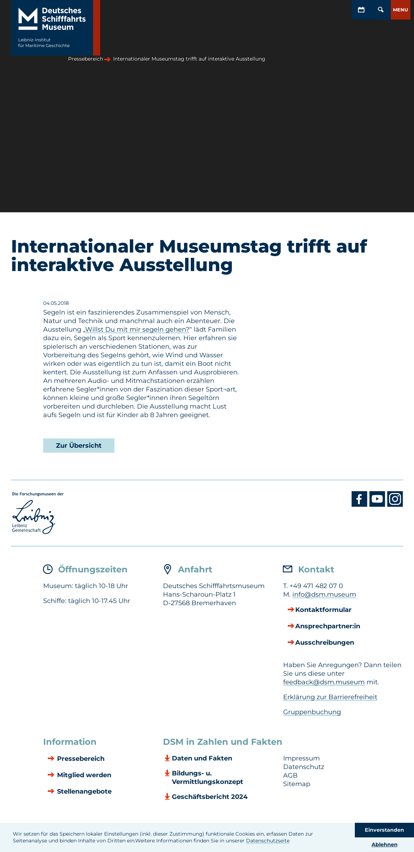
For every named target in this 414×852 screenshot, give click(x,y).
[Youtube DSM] (378, 505)
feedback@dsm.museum (324, 682)
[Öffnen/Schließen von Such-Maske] (381, 10)
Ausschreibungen (324, 643)
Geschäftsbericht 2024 (209, 797)
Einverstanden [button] (384, 830)
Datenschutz (303, 767)
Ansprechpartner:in (327, 626)
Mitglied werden (83, 775)
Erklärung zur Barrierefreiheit (330, 697)
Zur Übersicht (79, 446)
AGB (290, 775)
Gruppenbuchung (312, 712)
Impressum (301, 758)
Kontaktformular (323, 610)
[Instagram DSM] (395, 505)
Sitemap (296, 784)
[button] (400, 10)
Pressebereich (79, 759)
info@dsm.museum (324, 594)
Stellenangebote (83, 792)
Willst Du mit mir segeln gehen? (137, 329)
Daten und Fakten (202, 758)
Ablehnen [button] (385, 844)
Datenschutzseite (268, 840)
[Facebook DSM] (360, 505)
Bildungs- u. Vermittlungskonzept (207, 777)
